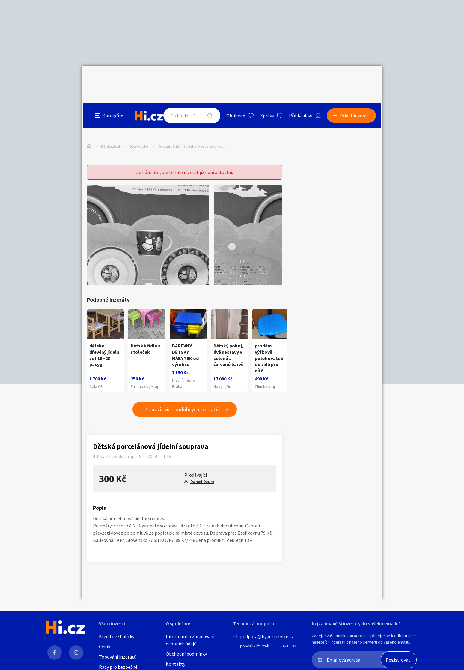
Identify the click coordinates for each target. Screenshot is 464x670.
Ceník (104, 647)
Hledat (210, 79)
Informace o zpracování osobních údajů (190, 640)
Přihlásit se (301, 79)
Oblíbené (236, 79)
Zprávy (268, 79)
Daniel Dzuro (202, 469)
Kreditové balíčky (116, 636)
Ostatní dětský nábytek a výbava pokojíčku (191, 122)
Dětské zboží (110, 122)
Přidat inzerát (355, 79)
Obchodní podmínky (186, 654)
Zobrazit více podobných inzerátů (181, 397)
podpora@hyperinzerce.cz (267, 636)
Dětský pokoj (139, 122)
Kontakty (175, 664)
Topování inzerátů (118, 657)
